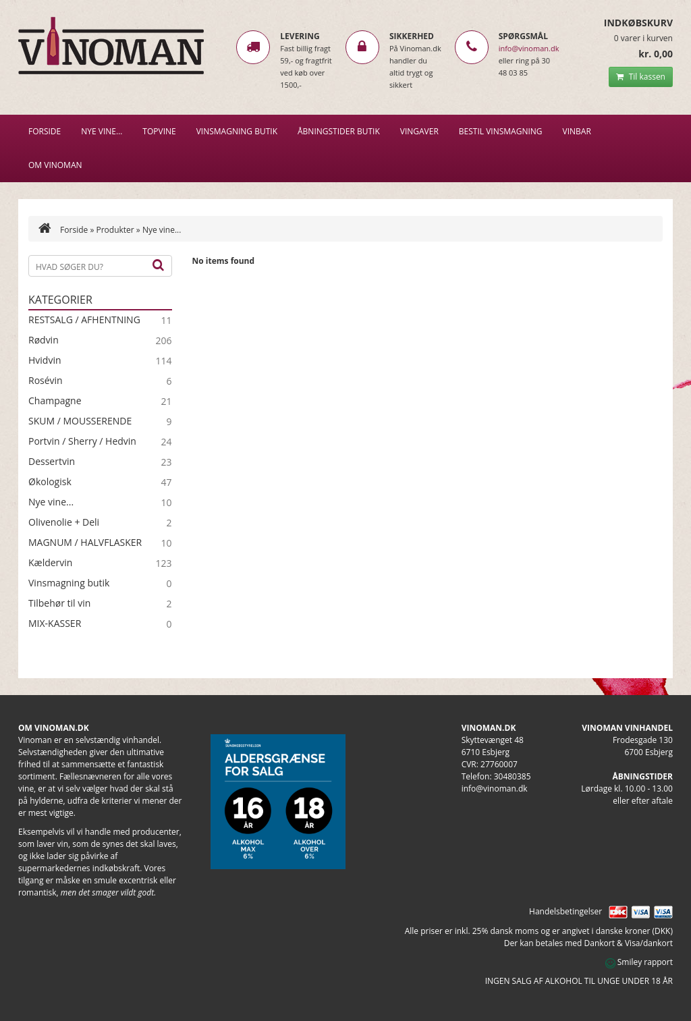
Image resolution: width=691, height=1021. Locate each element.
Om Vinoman (55, 165)
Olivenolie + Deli (63, 522)
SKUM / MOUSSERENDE (80, 421)
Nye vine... (51, 502)
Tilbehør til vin (59, 603)
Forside (44, 131)
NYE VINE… (101, 131)
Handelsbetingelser (565, 911)
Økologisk (50, 482)
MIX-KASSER (54, 623)
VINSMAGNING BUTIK (236, 131)
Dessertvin (51, 462)
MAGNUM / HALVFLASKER (85, 542)
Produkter (115, 230)
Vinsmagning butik (68, 583)
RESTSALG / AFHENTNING (84, 320)
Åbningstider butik (339, 131)
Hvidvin (44, 360)
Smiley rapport (639, 962)
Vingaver (419, 131)
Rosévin (45, 381)
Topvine (158, 131)
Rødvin (43, 340)
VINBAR (577, 131)
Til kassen (640, 76)
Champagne (55, 401)
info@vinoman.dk (529, 48)
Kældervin (50, 563)
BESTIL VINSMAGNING (501, 131)
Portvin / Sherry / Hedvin (82, 441)
